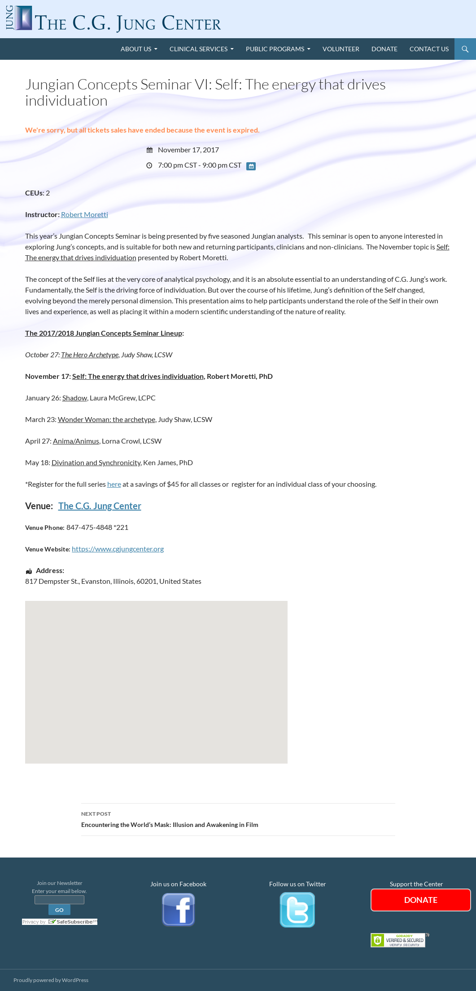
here (114, 484)
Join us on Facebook (178, 884)
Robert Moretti (84, 214)
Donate (384, 49)
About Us (136, 49)
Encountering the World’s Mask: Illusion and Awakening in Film (238, 818)
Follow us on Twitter (297, 884)
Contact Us (429, 49)
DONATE (420, 900)
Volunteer (341, 49)
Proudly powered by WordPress (50, 980)
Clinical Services (198, 49)
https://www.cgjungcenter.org (118, 548)
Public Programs (275, 49)
